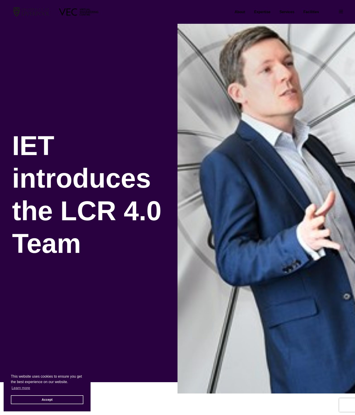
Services (286, 12)
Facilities (311, 12)
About (240, 12)
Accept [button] (47, 399)
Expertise (262, 12)
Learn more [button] (21, 388)
